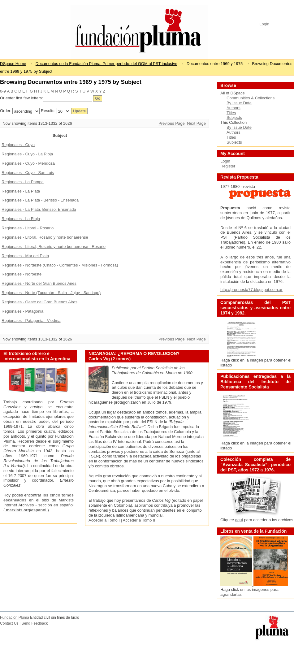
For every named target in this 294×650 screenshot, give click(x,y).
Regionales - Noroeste (21, 274)
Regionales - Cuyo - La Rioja (27, 154)
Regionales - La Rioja (21, 218)
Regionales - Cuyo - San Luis (28, 172)
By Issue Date (239, 103)
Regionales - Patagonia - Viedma (31, 320)
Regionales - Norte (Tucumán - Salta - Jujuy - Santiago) (51, 292)
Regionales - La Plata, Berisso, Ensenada (39, 209)
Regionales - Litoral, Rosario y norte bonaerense (45, 237)
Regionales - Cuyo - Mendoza (28, 163)
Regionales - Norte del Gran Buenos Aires (39, 283)
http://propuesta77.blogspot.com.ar (251, 289)
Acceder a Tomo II (139, 520)
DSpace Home (13, 63)
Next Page (196, 123)
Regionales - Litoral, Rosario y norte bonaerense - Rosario (54, 246)
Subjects (234, 117)
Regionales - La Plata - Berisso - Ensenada (40, 200)
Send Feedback (35, 623)
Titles (231, 112)
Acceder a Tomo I (105, 520)
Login (264, 24)
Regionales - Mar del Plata (25, 256)
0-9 (3, 91)
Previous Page (171, 123)
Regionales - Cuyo (18, 144)
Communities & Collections (251, 98)
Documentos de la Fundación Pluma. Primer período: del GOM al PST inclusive (106, 63)
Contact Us (9, 623)
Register (227, 166)
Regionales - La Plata (21, 191)
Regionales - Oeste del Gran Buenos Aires (39, 302)
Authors (233, 108)
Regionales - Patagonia (22, 311)
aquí (239, 520)
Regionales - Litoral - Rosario (28, 228)
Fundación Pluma (14, 617)
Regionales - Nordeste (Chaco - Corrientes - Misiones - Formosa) (60, 265)
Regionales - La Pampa (23, 182)
